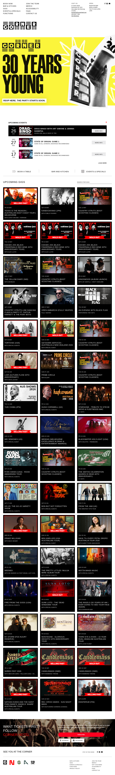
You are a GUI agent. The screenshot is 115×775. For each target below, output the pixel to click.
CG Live (33, 762)
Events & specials (11, 11)
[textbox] (94, 182)
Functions (8, 13)
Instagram (78, 740)
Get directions (75, 16)
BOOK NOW (8, 4)
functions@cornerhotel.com (78, 12)
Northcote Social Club (12, 762)
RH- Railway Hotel (26, 762)
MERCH (29, 6)
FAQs (28, 11)
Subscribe (81, 734)
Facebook (64, 740)
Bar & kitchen (9, 6)
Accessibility (32, 9)
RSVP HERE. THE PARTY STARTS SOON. (24, 100)
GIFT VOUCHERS (97, 764)
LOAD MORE (102, 163)
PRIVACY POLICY (75, 768)
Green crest (19, 762)
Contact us (31, 13)
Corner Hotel (19, 25)
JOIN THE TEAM (32, 4)
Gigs (5, 9)
